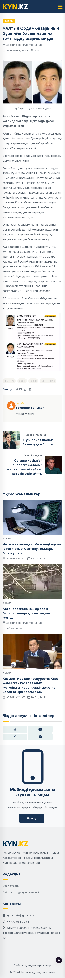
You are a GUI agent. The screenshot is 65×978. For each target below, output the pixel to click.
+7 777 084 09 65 (18, 921)
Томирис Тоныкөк (29, 45)
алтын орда (48, 380)
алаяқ (22, 380)
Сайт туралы (11, 885)
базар (33, 380)
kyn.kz (20, 558)
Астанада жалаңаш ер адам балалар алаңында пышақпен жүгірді (27, 613)
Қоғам (9, 21)
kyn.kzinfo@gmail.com (21, 915)
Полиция (9, 380)
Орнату (32, 818)
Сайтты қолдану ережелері (21, 892)
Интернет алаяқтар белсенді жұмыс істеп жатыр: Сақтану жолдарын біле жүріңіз (32, 548)
